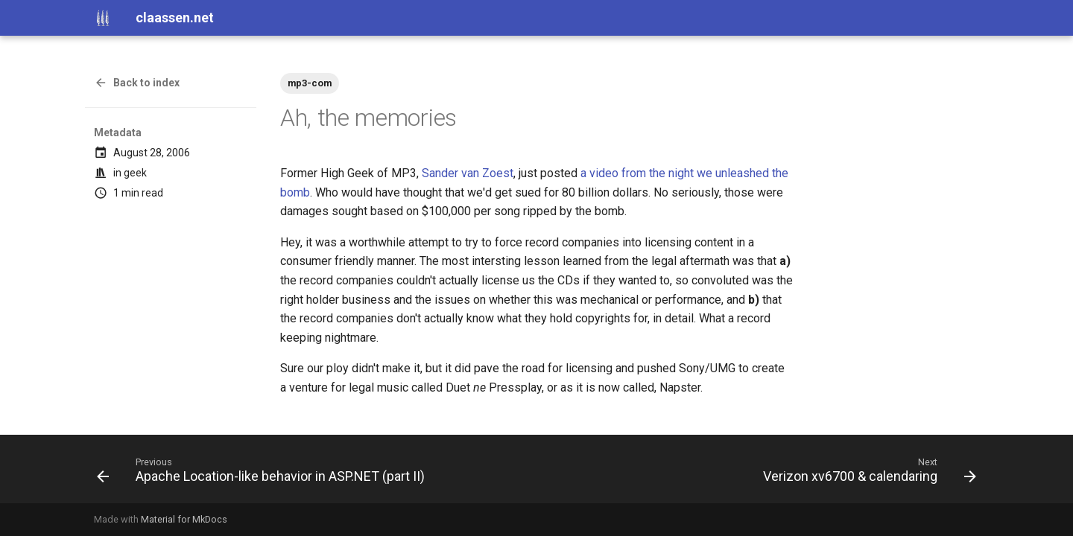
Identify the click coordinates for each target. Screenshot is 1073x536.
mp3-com (310, 83)
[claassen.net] (103, 18)
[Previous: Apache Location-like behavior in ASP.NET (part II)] (264, 473)
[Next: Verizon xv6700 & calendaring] (866, 473)
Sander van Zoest (467, 173)
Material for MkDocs (184, 519)
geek (135, 173)
